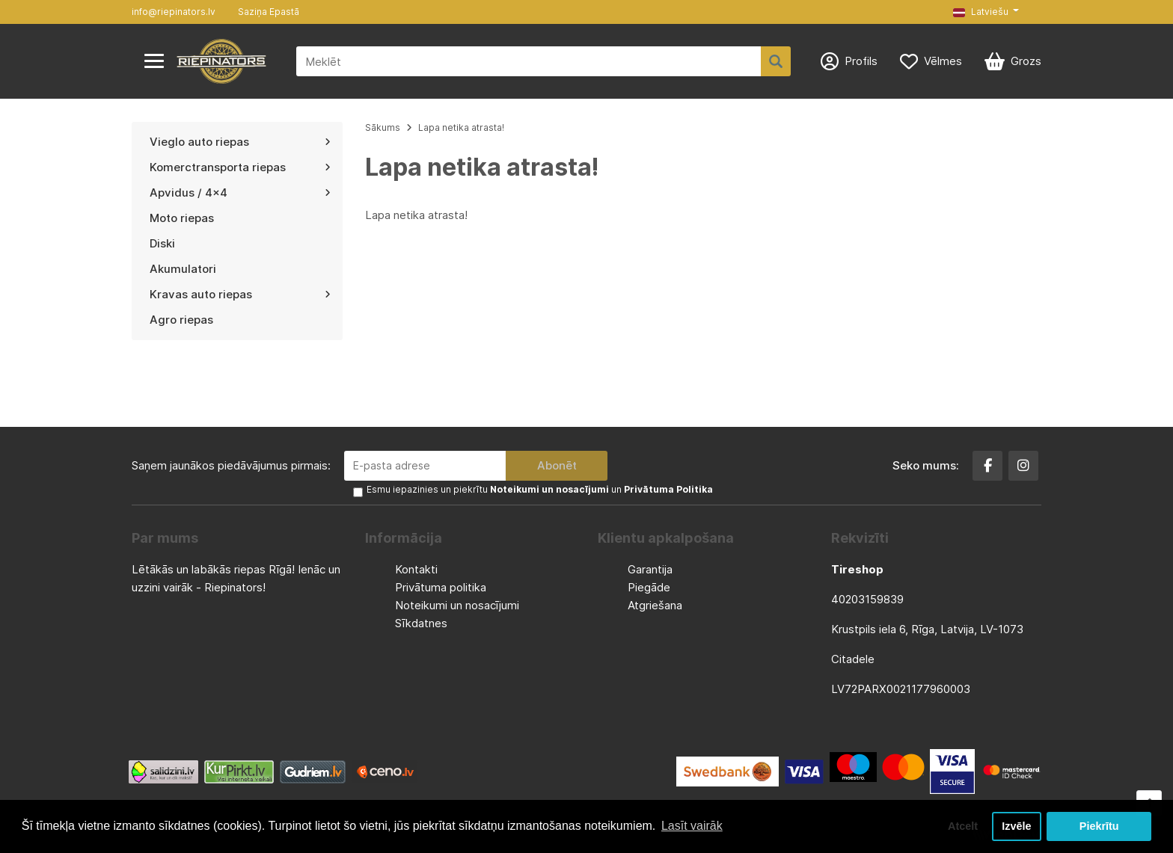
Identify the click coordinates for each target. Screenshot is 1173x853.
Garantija (650, 569)
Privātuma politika (440, 587)
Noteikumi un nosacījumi (457, 605)
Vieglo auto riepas (240, 142)
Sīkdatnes (421, 623)
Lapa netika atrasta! (461, 127)
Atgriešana (655, 605)
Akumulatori (183, 269)
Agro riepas (181, 319)
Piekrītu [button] (1099, 826)
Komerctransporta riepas (240, 167)
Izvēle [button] (1016, 826)
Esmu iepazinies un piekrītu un (540, 489)
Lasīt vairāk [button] (692, 825)
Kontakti (416, 569)
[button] (986, 12)
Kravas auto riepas (240, 294)
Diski (162, 243)
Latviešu (980, 11)
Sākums (382, 127)
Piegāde (649, 587)
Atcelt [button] (963, 826)
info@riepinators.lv (173, 11)
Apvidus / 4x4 (240, 192)
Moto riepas (182, 218)
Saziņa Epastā (268, 11)
